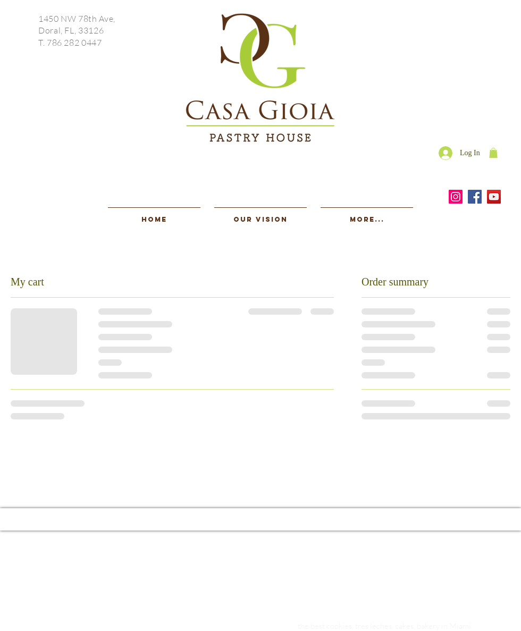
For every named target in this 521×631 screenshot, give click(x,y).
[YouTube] (494, 197)
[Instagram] (456, 197)
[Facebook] (475, 197)
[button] (493, 153)
